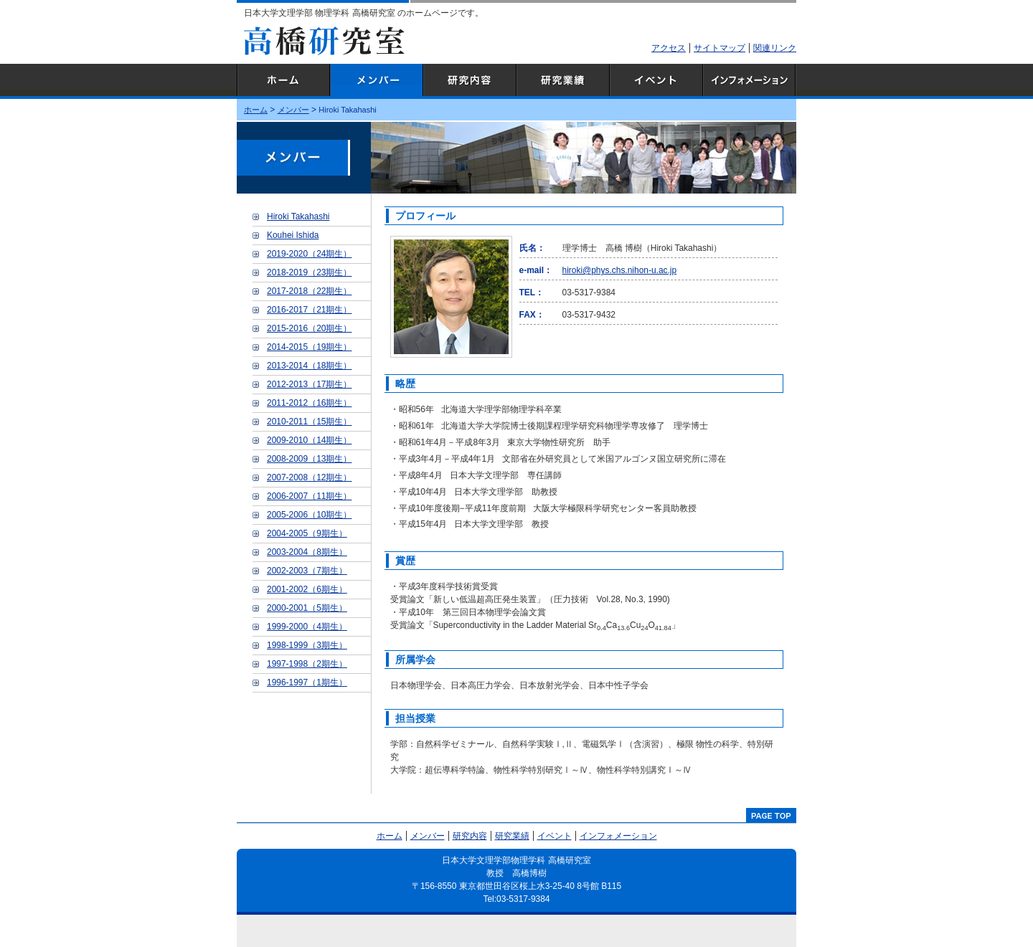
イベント (656, 81)
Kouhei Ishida (293, 235)
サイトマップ (719, 48)
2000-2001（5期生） (307, 608)
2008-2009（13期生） (309, 459)
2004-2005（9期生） (307, 533)
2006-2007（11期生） (309, 496)
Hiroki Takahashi (298, 216)
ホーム (283, 81)
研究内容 (469, 81)
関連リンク (774, 48)
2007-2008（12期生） (309, 477)
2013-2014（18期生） (309, 366)
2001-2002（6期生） (307, 589)
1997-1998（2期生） (307, 664)
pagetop (771, 815)
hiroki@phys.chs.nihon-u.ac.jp (619, 270)
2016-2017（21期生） (309, 310)
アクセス (668, 48)
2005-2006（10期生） (309, 515)
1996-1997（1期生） (307, 682)
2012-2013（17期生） (309, 384)
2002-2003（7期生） (307, 571)
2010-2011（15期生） (309, 422)
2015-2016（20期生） (309, 328)
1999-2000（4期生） (307, 627)
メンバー (376, 81)
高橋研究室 (324, 41)
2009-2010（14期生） (309, 440)
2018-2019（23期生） (309, 272)
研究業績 (563, 81)
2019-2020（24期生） (309, 254)
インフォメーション (749, 81)
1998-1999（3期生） (307, 645)
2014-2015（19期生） (309, 347)
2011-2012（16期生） (309, 403)
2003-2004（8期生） (307, 552)
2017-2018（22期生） (309, 291)
